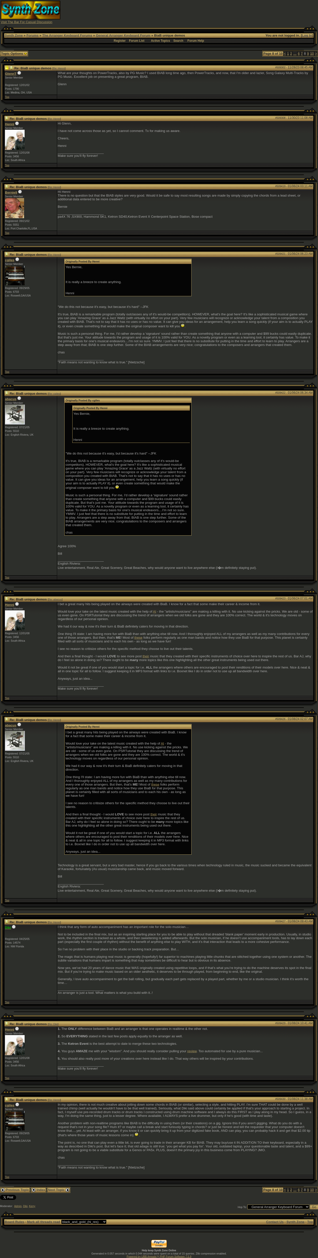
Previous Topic (15, 1190)
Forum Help (196, 40)
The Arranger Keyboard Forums (67, 35)
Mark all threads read (43, 1222)
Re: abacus (55, 599)
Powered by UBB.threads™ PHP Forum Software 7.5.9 (159, 1256)
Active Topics (160, 40)
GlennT (10, 74)
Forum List (136, 40)
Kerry (32, 1206)
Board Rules (14, 1222)
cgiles (9, 260)
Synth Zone (14, 35)
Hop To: (242, 1207)
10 (312, 53)
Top (7, 96)
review (192, 1051)
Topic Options (14, 53)
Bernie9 (11, 192)
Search (178, 40)
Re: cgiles (54, 393)
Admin (18, 1206)
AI (154, 611)
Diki (25, 1206)
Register (120, 40)
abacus (10, 399)
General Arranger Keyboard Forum (123, 35)
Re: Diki (53, 1024)
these (138, 637)
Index (38, 1190)
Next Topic (58, 1190)
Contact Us (274, 1222)
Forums (32, 35)
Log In (307, 35)
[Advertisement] (226, 12)
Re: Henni (59, 68)
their (146, 656)
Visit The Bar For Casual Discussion (26, 22)
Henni (9, 124)
